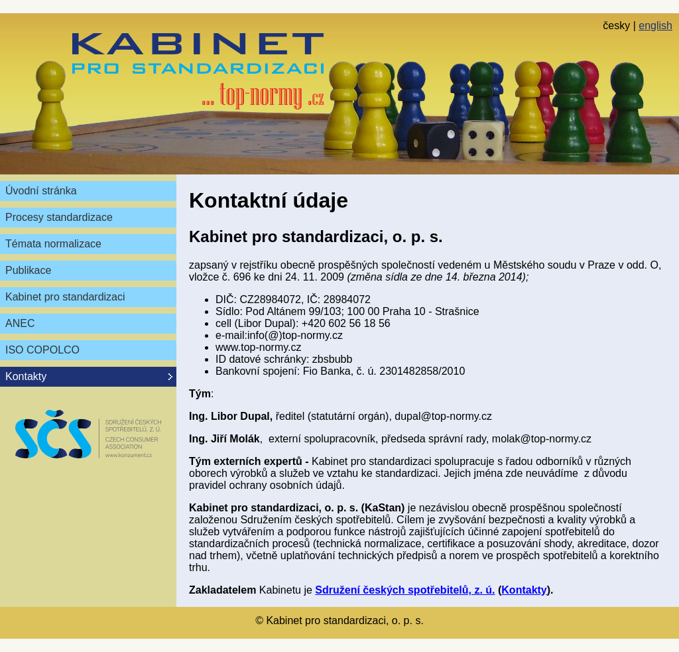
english (655, 25)
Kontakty (523, 590)
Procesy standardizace (59, 217)
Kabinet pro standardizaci (65, 296)
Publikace (28, 270)
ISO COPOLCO (42, 350)
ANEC (19, 323)
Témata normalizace (53, 243)
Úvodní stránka (41, 190)
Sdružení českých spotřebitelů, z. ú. (405, 590)
